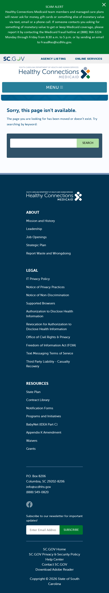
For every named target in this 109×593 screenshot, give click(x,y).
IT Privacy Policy (38, 279)
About (32, 212)
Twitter (38, 504)
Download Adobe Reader (54, 569)
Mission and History (40, 221)
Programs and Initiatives (43, 416)
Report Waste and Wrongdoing (48, 253)
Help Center (54, 559)
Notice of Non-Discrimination (47, 295)
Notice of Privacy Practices (45, 287)
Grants (31, 449)
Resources (37, 383)
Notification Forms (39, 408)
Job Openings (36, 237)
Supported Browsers (40, 303)
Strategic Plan (36, 245)
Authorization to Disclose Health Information (49, 313)
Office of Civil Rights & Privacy (48, 337)
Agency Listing (53, 58)
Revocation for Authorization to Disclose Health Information (48, 326)
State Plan (33, 392)
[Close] (103, 4)
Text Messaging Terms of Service (49, 353)
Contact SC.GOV (54, 564)
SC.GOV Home (54, 549)
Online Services (88, 58)
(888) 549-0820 (37, 492)
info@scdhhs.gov (38, 487)
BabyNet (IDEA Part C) (41, 424)
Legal (32, 270)
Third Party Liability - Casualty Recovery (48, 363)
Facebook (29, 504)
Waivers (31, 441)
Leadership (34, 229)
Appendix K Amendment (43, 432)
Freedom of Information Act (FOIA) (51, 345)
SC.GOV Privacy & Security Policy (54, 554)
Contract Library (38, 400)
